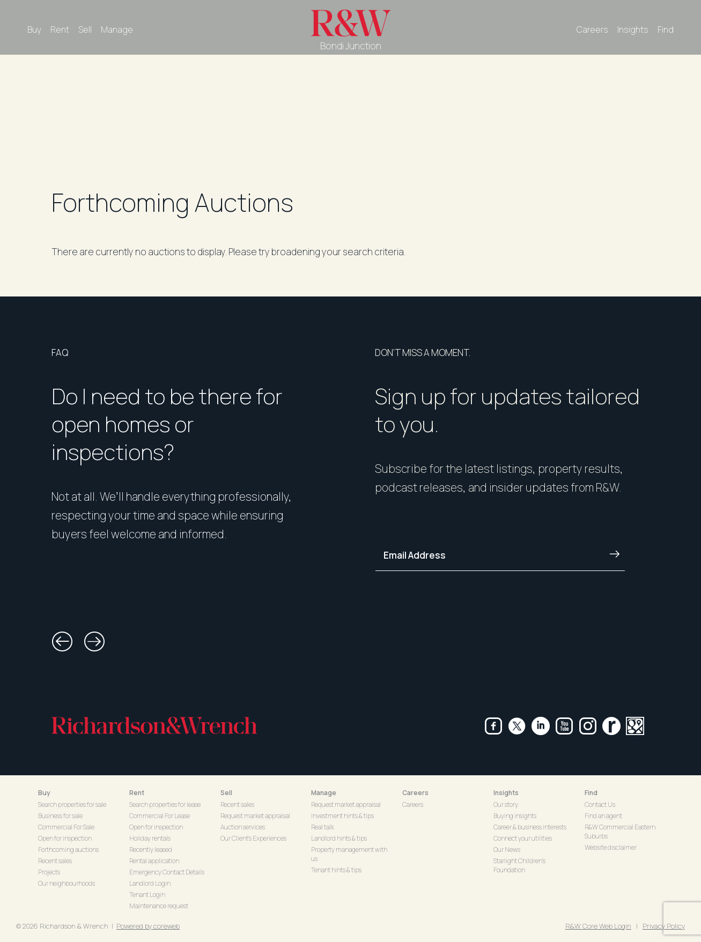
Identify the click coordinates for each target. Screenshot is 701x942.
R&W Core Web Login (598, 926)
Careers (592, 29)
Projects (49, 872)
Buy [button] (44, 792)
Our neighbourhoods (66, 883)
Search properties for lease (165, 804)
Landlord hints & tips (339, 838)
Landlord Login (150, 883)
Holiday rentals (150, 838)
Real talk (322, 827)
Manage (117, 29)
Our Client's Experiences (253, 838)
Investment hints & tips (342, 815)
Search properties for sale (72, 804)
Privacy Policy (664, 926)
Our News (506, 849)
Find (666, 29)
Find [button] (591, 792)
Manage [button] (323, 792)
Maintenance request (158, 905)
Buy (34, 29)
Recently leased (150, 849)
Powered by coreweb (148, 926)
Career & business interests (529, 827)
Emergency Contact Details (166, 872)
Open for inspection (65, 838)
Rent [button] (136, 792)
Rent (59, 29)
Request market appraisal (255, 815)
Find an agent (603, 815)
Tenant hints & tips (336, 869)
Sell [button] (226, 792)
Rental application (154, 860)
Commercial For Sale (66, 827)
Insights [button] (506, 792)
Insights (632, 29)
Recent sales (55, 860)
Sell (85, 29)
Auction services (242, 827)
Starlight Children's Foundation (519, 865)
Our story (505, 804)
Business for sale (60, 815)
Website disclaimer (611, 847)
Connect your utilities (522, 838)
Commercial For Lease (159, 815)
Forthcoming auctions (68, 849)
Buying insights (514, 815)
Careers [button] (415, 792)
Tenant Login (147, 894)
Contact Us (600, 804)
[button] (62, 641)
